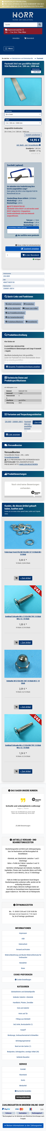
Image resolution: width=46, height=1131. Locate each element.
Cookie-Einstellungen (23, 984)
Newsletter (23, 968)
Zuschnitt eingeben (30, 253)
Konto (23, 1085)
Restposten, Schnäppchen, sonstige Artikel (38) (23, 1056)
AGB (23, 943)
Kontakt (23, 1074)
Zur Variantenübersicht (14, 322)
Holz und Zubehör (23, 1013)
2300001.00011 (17, 426)
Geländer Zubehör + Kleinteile (23, 1002)
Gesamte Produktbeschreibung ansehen (23, 371)
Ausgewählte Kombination (13, 133)
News (23, 973)
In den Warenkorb (30, 260)
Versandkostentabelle (11, 462)
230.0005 (8, 426)
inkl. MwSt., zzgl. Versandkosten (29, 150)
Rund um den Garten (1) (23, 1051)
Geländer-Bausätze (23, 1062)
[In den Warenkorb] (16, 583)
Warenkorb (23, 1080)
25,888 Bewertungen (23, 831)
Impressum (23, 938)
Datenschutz (23, 949)
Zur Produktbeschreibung (15, 318)
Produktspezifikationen (14, 326)
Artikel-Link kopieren (13, 309)
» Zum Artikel (25, 583)
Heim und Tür (23, 1018)
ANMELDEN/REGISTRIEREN (28, 469)
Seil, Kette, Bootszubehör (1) (23, 1029)
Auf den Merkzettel (13, 313)
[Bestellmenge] (13, 260)
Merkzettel (23, 1090)
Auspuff (23, 1035)
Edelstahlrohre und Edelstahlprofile (23, 996)
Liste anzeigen (13, 439)
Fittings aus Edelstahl (23, 1024)
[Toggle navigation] (9, 48)
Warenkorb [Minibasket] (29, 38)
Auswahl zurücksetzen (32, 140)
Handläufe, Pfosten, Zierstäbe (23, 1007)
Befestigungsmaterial (23, 1046)
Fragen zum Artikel (30, 313)
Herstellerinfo (31, 326)
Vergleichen (29, 309)
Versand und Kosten (23, 954)
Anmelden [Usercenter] (16, 38)
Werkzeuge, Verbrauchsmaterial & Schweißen (23, 1040)
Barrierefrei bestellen (23, 1096)
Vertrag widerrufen (23, 1102)
